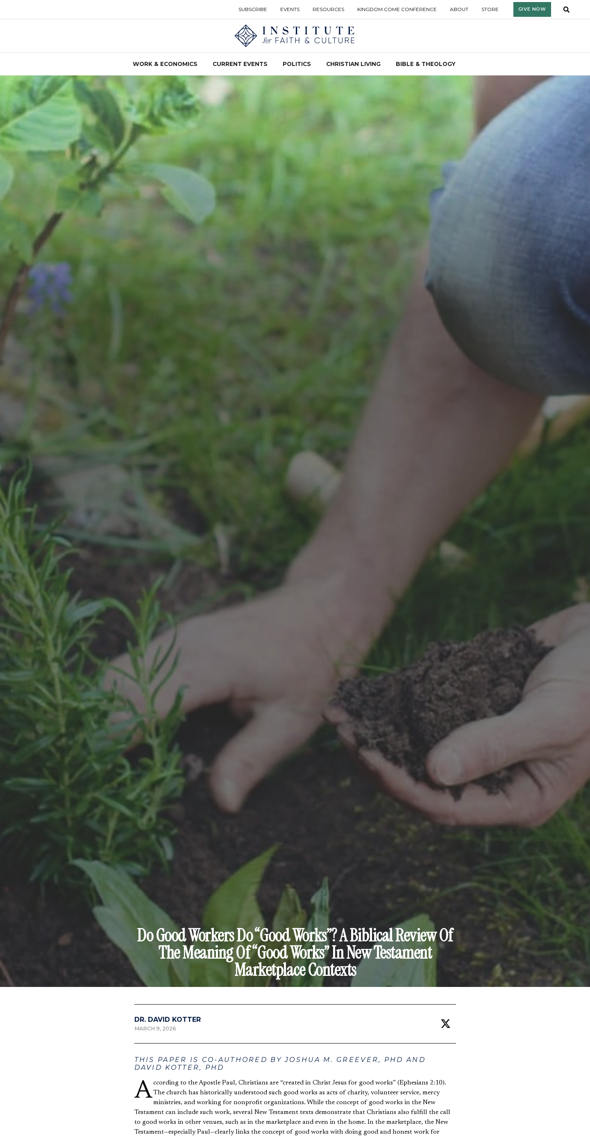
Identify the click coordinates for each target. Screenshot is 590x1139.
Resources (328, 9)
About (459, 9)
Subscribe (252, 9)
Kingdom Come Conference (397, 9)
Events (290, 9)
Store (490, 9)
